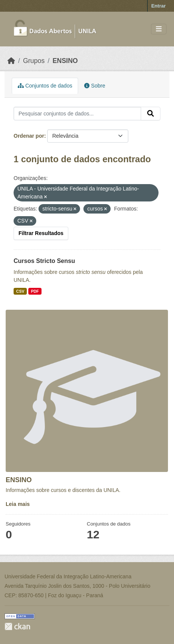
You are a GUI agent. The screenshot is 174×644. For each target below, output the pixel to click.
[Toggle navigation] (158, 29)
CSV (20, 291)
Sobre (94, 86)
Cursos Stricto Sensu (44, 261)
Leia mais (18, 504)
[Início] (11, 61)
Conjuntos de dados (45, 86)
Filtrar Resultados (40, 233)
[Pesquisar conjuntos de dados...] (77, 113)
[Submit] (150, 113)
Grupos (34, 61)
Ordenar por (29, 136)
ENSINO (65, 61)
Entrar (158, 6)
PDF (35, 291)
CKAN (17, 626)
